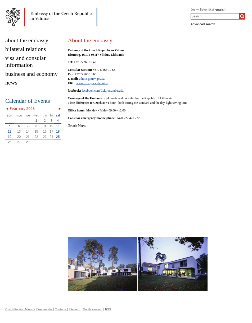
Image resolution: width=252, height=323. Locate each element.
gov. (92, 83)
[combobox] (215, 16)
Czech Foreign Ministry (20, 309)
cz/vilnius (101, 83)
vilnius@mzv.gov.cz (92, 79)
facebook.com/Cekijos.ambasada (103, 90)
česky (195, 9)
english (220, 9)
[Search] (242, 16)
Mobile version (92, 309)
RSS (108, 309)
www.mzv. (83, 83)
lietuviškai (207, 9)
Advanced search (203, 24)
